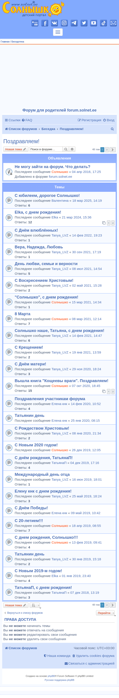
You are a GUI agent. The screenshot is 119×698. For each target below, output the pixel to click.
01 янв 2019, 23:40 (76, 576)
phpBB (51, 676)
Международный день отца (42, 474)
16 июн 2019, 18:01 (87, 479)
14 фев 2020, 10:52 (86, 404)
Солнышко (60, 172)
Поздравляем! (21, 141)
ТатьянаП (59, 463)
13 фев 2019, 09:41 (87, 542)
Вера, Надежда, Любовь (39, 247)
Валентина (60, 200)
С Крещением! (29, 347)
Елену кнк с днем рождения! (43, 491)
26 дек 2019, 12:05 (86, 450)
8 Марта (22, 313)
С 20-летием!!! (29, 520)
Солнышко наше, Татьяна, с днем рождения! (59, 330)
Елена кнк (59, 404)
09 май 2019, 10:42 (85, 513)
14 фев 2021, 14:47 (87, 335)
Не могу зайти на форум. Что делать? (52, 166)
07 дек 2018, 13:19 (84, 592)
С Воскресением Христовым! (44, 280)
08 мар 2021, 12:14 (86, 319)
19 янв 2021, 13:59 (86, 352)
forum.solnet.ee (60, 176)
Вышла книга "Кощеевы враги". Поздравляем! (61, 380)
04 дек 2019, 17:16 (84, 463)
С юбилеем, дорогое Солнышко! (47, 195)
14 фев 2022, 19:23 (87, 235)
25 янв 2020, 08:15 (85, 420)
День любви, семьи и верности (46, 263)
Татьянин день (29, 415)
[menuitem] (26, 120)
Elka (55, 217)
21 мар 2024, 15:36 (76, 217)
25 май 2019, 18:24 (87, 496)
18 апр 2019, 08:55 (86, 526)
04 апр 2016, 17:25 (86, 172)
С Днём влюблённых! (36, 230)
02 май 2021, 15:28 (87, 285)
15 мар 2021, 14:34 (86, 302)
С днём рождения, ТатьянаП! (44, 457)
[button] (113, 149)
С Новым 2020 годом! (36, 445)
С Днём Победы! (31, 508)
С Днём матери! (30, 364)
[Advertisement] (59, 76)
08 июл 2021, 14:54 (87, 269)
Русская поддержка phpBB (59, 680)
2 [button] (106, 149)
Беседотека (17, 41)
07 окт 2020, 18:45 (86, 386)
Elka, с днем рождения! (38, 212)
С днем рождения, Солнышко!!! (46, 537)
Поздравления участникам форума (50, 398)
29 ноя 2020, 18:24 (86, 369)
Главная (5, 41)
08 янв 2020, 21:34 (86, 433)
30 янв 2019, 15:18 (86, 559)
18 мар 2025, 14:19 (87, 200)
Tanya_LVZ (60, 235)
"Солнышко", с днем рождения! (46, 297)
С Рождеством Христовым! (42, 428)
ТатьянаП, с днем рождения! (43, 587)
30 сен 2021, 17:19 (86, 252)
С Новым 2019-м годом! (38, 570)
